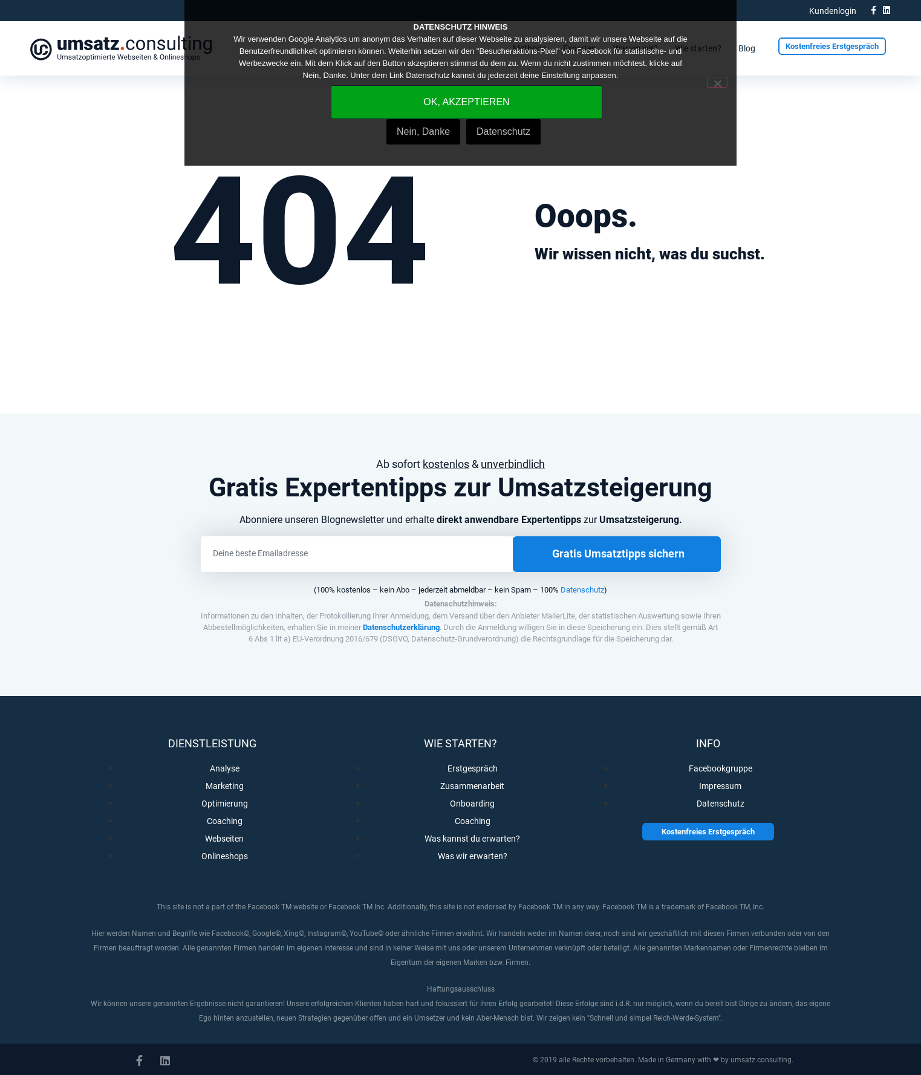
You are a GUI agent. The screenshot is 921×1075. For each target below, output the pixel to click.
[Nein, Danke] (717, 82)
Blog (746, 48)
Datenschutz (582, 589)
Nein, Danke (423, 131)
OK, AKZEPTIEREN (466, 102)
